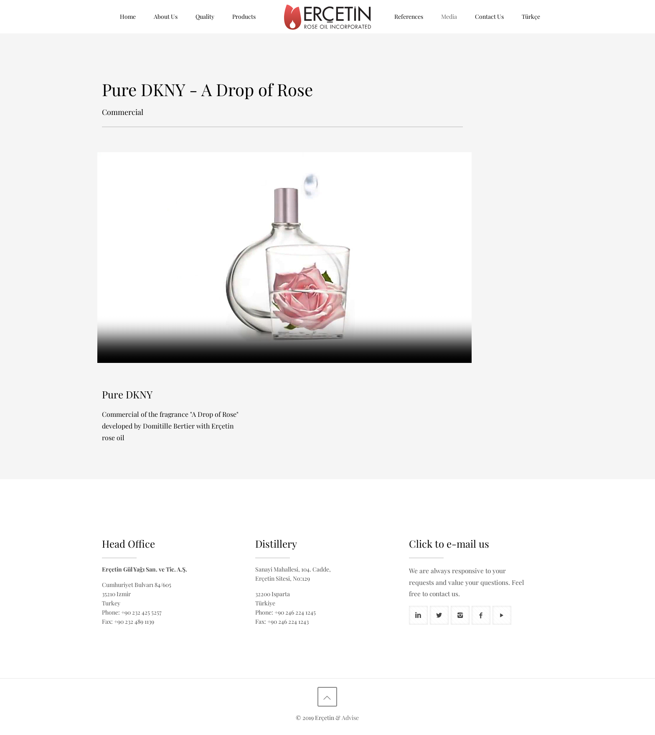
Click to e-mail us (449, 543)
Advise (350, 718)
